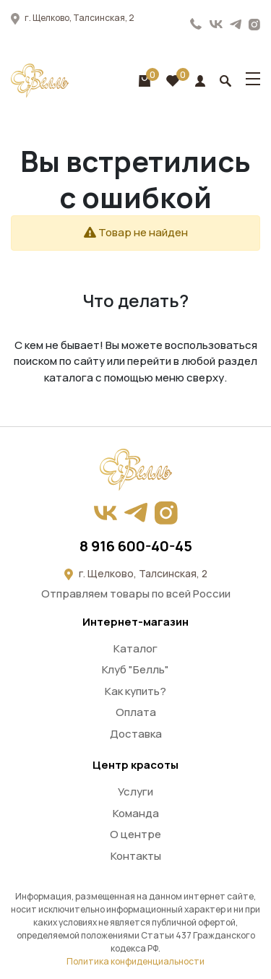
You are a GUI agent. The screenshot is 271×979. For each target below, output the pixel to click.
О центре (135, 834)
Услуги (135, 791)
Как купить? (135, 691)
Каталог (135, 648)
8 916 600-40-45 (196, 24)
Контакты (136, 855)
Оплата (136, 712)
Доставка (136, 733)
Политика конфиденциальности (135, 961)
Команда (136, 813)
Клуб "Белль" (135, 669)
